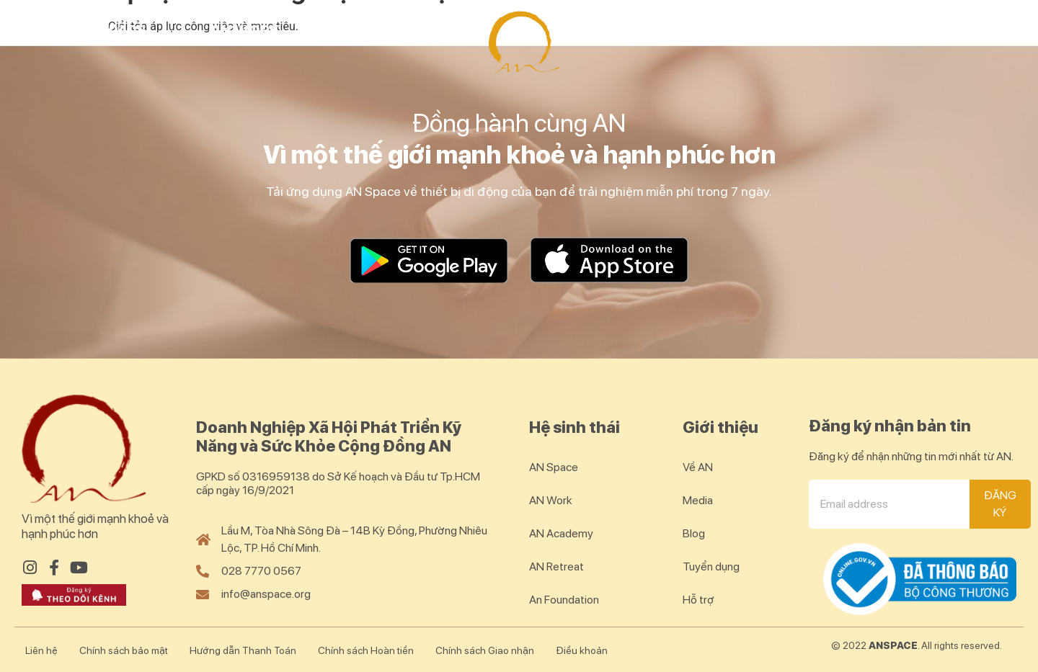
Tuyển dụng (711, 566)
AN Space (111, 30)
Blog (960, 30)
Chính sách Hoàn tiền (366, 650)
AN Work (245, 30)
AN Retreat (652, 30)
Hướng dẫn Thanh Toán (243, 650)
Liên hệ (41, 650)
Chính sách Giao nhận (484, 650)
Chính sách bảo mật (123, 650)
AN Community (818, 30)
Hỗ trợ (698, 599)
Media (698, 500)
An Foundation (564, 599)
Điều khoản (582, 650)
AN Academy (392, 30)
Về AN (698, 467)
